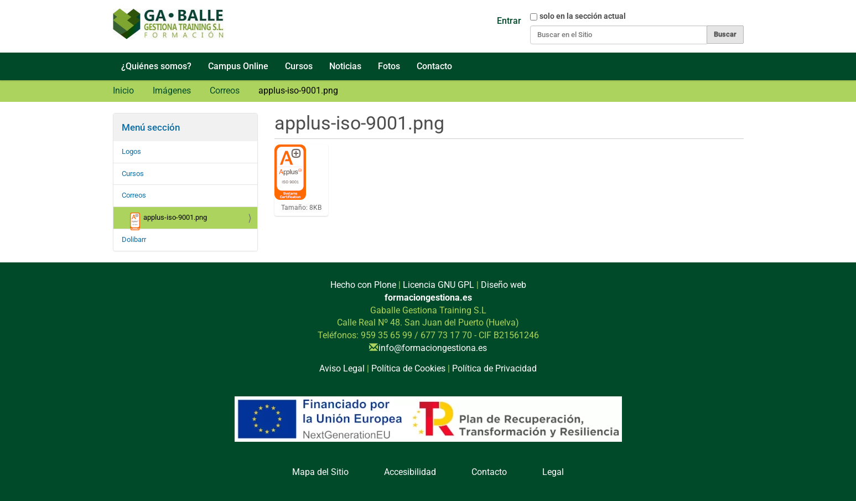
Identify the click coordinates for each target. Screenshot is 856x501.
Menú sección (151, 127)
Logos (131, 151)
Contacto (434, 66)
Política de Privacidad (494, 368)
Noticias (345, 66)
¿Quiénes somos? (156, 66)
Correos (225, 90)
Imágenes (172, 90)
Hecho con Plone (363, 285)
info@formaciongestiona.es (432, 348)
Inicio (123, 90)
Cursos (299, 66)
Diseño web (503, 285)
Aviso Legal (342, 368)
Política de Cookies (408, 368)
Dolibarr (134, 239)
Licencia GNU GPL (438, 285)
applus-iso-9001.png (168, 221)
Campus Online (238, 66)
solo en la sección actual (582, 16)
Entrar (509, 21)
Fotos (389, 66)
